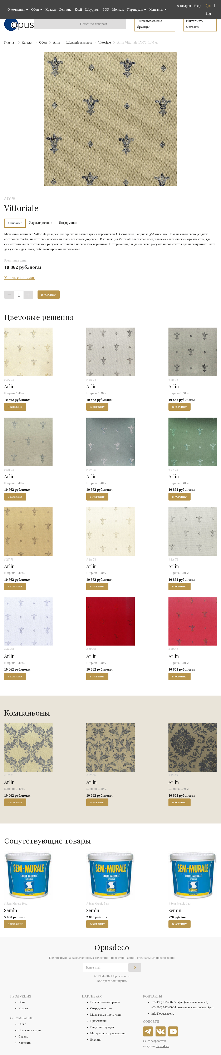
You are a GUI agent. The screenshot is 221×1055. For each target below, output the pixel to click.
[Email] (112, 967)
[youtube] (173, 1031)
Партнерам (135, 9)
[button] (183, 6)
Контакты (25, 1042)
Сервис (23, 1036)
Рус (208, 5)
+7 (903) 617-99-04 (163, 1007)
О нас (22, 1024)
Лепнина (65, 9)
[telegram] (148, 1031)
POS (106, 9)
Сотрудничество (101, 1008)
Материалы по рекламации (108, 1033)
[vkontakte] (161, 1031)
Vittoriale (104, 42)
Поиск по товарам (93, 24)
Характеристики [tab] (40, 222)
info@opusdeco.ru (162, 1013)
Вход (197, 6)
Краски (50, 9)
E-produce (162, 1046)
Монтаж (118, 9)
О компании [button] (16, 9)
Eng (208, 13)
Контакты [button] (156, 9)
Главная (9, 42)
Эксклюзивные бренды (149, 24)
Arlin (56, 42)
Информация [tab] (68, 222)
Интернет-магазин (194, 24)
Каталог (27, 42)
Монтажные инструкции (106, 1014)
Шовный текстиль (79, 42)
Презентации (98, 1020)
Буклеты (95, 1039)
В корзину (48, 294)
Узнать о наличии (19, 277)
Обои (43, 42)
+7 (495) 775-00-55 (163, 1002)
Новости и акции (30, 1030)
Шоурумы (92, 9)
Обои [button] (35, 9)
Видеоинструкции (102, 1027)
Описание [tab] (15, 223)
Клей (78, 9)
